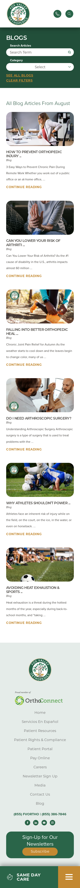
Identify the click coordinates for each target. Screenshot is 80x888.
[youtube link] (44, 822)
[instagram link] (52, 822)
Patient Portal (40, 749)
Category (16, 60)
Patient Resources (40, 730)
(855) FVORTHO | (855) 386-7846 (40, 814)
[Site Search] (69, 14)
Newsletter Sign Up (40, 776)
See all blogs (19, 75)
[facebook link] (27, 822)
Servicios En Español (40, 721)
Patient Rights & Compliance (40, 740)
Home (40, 712)
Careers (40, 767)
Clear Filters (19, 80)
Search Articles (20, 45)
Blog (40, 803)
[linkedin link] (35, 822)
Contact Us (40, 794)
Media (40, 785)
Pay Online (40, 758)
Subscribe (40, 851)
